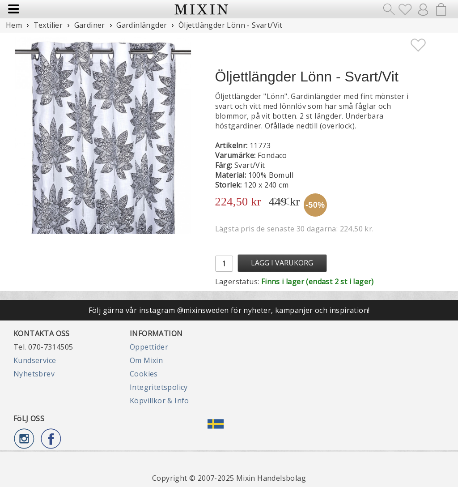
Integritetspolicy (159, 387)
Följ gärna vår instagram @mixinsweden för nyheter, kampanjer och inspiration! (229, 310)
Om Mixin (146, 360)
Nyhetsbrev (34, 374)
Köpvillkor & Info (159, 401)
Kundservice (34, 360)
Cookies (144, 374)
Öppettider (149, 347)
